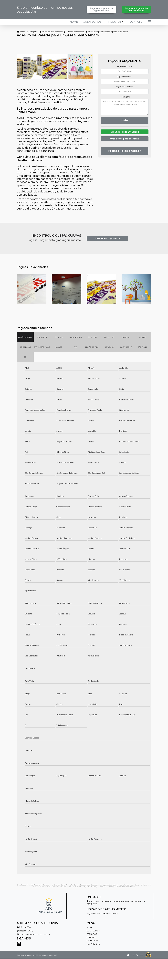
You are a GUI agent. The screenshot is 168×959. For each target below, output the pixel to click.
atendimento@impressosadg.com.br (33, 935)
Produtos (114, 22)
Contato (136, 22)
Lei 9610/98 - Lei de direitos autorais (120, 887)
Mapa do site (93, 944)
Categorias (33, 32)
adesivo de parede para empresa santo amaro (108, 32)
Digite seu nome (124, 67)
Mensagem (125, 97)
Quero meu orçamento (107, 239)
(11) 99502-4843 (24, 931)
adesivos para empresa (52, 32)
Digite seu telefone (124, 87)
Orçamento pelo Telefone (125, 140)
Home (74, 22)
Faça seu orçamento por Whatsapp (136, 9)
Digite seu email (124, 77)
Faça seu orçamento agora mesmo (101, 9)
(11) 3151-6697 (24, 927)
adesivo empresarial (75, 32)
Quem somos (92, 22)
